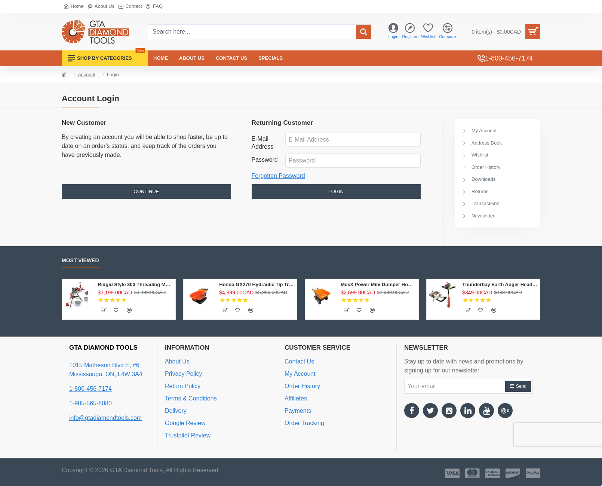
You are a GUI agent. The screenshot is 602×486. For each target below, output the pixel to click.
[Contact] (130, 6)
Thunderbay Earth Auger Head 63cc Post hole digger (499, 284)
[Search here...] (363, 32)
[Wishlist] (428, 31)
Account (86, 74)
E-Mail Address (263, 143)
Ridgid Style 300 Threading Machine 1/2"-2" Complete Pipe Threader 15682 (135, 284)
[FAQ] (154, 6)
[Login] (393, 31)
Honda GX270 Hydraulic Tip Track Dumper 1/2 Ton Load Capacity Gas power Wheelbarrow (256, 284)
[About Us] (101, 6)
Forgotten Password (278, 176)
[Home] (74, 6)
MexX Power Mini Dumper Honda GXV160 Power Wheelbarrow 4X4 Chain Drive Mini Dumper (378, 284)
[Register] (409, 31)
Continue (146, 191)
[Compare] (447, 31)
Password (265, 160)
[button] (103, 310)
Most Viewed (80, 260)
